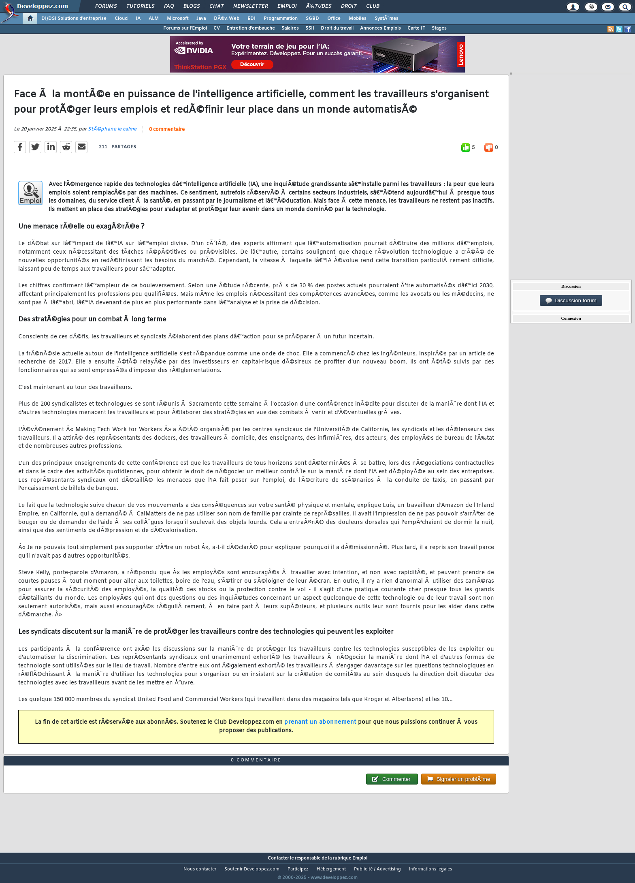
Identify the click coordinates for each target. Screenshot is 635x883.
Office (334, 18)
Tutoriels (140, 6)
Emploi (287, 6)
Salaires (290, 28)
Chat (216, 6)
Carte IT (416, 28)
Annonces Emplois (380, 28)
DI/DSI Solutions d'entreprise (74, 18)
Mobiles (358, 18)
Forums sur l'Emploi (185, 28)
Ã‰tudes (318, 6)
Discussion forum (571, 300)
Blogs (191, 6)
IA (138, 18)
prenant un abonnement (320, 727)
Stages (439, 28)
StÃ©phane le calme (112, 134)
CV (216, 28)
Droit (348, 6)
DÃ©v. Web (226, 18)
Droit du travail (337, 28)
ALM (154, 18)
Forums (105, 6)
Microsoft (177, 18)
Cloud (121, 18)
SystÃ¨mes (386, 18)
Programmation (281, 18)
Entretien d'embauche (250, 28)
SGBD (312, 18)
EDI (251, 18)
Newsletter (250, 6)
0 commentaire (167, 134)
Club (372, 6)
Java (201, 18)
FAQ (169, 6)
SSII (309, 28)
